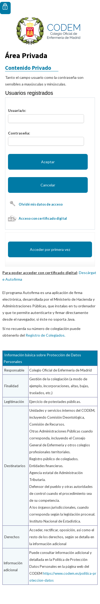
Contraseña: (19, 133)
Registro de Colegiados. (45, 335)
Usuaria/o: (17, 110)
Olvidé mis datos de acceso (41, 204)
